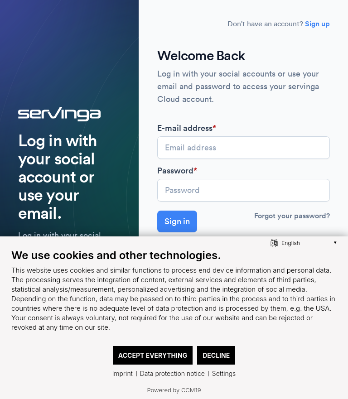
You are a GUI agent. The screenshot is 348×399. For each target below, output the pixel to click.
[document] (174, 297)
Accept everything (152, 355)
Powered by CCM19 (174, 390)
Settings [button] (224, 373)
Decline (216, 355)
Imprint (122, 373)
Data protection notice (172, 373)
